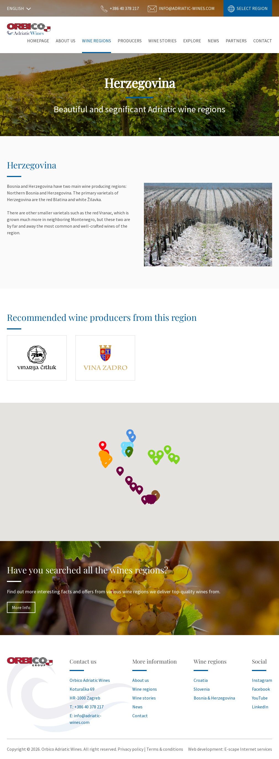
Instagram (262, 680)
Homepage (38, 40)
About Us (65, 40)
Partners (236, 40)
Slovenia (202, 689)
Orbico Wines (29, 29)
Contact (262, 40)
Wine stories (162, 40)
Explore (192, 40)
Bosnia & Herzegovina (214, 698)
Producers (130, 40)
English (19, 8)
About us (140, 680)
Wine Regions (96, 40)
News (213, 40)
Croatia (201, 680)
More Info (21, 607)
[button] (160, 455)
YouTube (260, 698)
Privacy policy (130, 749)
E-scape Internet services (248, 749)
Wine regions (144, 689)
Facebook (261, 689)
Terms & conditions (164, 749)
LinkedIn (260, 706)
